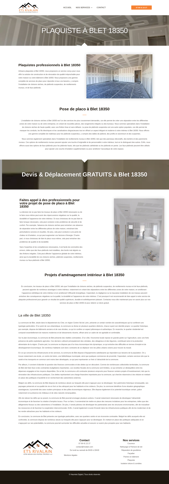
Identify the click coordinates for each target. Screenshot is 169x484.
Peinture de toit (136, 447)
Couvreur (131, 443)
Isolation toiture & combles (131, 463)
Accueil (68, 7)
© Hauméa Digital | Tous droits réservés (84, 474)
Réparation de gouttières (131, 450)
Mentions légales (70, 455)
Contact (100, 7)
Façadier (131, 453)
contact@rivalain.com (84, 447)
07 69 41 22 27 (84, 443)
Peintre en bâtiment (131, 457)
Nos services (84, 7)
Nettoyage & (125, 447)
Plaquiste (131, 460)
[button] (91, 7)
